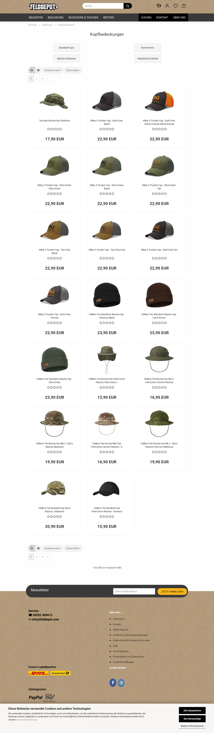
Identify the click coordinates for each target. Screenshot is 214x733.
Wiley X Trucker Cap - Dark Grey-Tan (159, 249)
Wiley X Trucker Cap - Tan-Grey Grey (107, 249)
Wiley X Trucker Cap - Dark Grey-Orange (54, 316)
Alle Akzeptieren (192, 710)
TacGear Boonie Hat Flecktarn (54, 120)
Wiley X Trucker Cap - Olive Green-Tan (159, 186)
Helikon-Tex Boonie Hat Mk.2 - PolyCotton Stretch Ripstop (159, 380)
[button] (159, 6)
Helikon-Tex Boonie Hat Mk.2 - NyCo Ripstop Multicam (54, 445)
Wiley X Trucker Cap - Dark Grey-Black (106, 122)
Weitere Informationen (192, 726)
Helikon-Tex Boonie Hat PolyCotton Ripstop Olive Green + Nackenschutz (107, 380)
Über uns (179, 17)
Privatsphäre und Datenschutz (128, 656)
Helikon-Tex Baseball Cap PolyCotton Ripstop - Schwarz (106, 509)
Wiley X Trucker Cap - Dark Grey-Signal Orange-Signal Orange (159, 122)
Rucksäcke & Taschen (83, 17)
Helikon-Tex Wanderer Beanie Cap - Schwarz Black (107, 316)
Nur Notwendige (192, 718)
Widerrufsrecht (120, 629)
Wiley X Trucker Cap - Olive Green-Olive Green (54, 186)
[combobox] (52, 70)
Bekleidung (56, 17)
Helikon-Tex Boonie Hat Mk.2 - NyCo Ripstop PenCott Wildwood (159, 445)
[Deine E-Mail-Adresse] (134, 591)
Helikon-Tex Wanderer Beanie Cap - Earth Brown (159, 316)
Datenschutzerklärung (26, 719)
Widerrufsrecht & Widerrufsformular (131, 640)
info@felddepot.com (45, 619)
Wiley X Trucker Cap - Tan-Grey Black (54, 251)
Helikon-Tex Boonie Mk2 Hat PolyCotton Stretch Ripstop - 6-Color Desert (107, 445)
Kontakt (162, 17)
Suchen (146, 17)
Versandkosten (121, 651)
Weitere (108, 17)
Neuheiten (36, 17)
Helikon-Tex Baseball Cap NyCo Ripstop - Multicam (54, 509)
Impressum (119, 619)
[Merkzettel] (175, 6)
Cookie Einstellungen (123, 662)
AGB (115, 646)
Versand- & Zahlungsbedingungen (130, 635)
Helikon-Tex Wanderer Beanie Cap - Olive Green (54, 380)
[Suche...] (128, 6)
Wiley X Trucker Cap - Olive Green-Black (107, 186)
